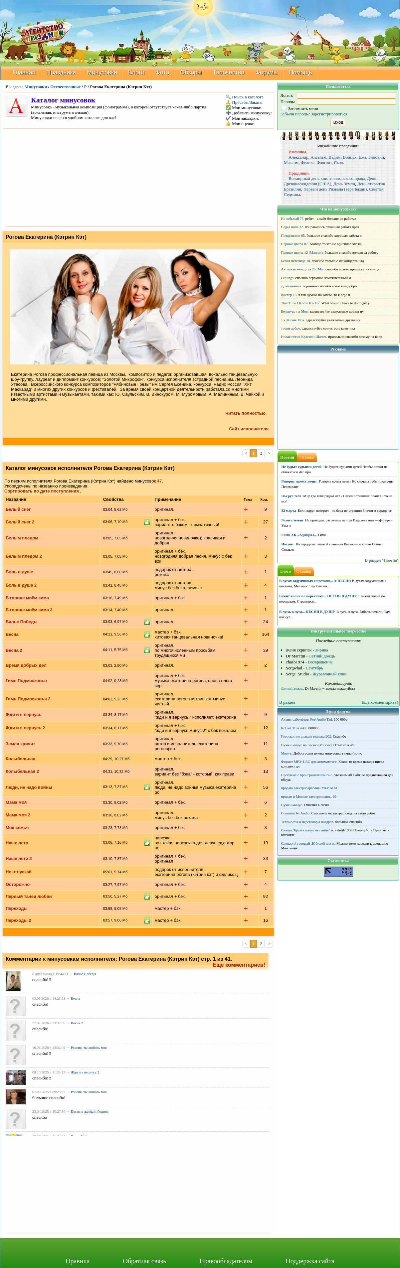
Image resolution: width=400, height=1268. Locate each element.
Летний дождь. (292, 688)
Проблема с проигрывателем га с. (307, 775)
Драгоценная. (291, 286)
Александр (298, 157)
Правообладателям (225, 1261)
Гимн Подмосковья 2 (28, 698)
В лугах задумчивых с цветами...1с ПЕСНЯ (315, 581)
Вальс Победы (22, 621)
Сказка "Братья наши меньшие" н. (307, 830)
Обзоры (191, 72)
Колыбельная (20, 758)
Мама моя (16, 802)
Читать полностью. (246, 413)
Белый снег (18, 509)
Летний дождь (322, 655)
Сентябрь (314, 667)
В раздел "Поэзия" (382, 560)
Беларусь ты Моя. (295, 311)
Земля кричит (20, 743)
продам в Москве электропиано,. (306, 796)
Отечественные (65, 86)
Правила (78, 1261)
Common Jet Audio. (295, 813)
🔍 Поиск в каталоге (245, 96)
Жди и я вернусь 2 (25, 727)
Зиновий (376, 157)
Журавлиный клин (330, 673)
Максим (291, 162)
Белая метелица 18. (296, 261)
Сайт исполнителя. (251, 428)
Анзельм (318, 157)
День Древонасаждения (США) (330, 181)
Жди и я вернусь (23, 714)
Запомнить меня (300, 108)
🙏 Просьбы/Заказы (244, 102)
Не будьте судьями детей (302, 467)
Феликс (307, 162)
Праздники (61, 72)
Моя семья (17, 827)
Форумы (267, 72)
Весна (12, 634)
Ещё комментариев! (239, 965)
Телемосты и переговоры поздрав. (307, 822)
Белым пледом (22, 537)
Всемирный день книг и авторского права (327, 178)
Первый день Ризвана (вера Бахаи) (335, 189)
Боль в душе (19, 571)
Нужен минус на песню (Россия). (307, 745)
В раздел (287, 702)
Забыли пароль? (295, 113)
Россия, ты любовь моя (89, 1047)
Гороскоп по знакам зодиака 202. (306, 736)
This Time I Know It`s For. (301, 303)
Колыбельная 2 (22, 771)
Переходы (17, 908)
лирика (321, 649)
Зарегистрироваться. (329, 113)
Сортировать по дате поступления (41, 491)
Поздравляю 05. (293, 235)
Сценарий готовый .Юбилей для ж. (308, 843)
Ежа (362, 157)
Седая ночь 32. (292, 227)
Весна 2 (14, 650)
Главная (24, 72)
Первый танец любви (29, 896)
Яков (338, 162)
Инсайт (288, 544)
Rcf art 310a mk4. (294, 728)
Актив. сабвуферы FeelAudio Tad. (307, 719)
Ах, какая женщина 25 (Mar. (303, 269)
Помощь (300, 72)
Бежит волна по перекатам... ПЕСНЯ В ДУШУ (318, 596)
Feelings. (288, 278)
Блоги (136, 72)
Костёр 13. (289, 295)
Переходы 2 (18, 920)
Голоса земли (292, 520)
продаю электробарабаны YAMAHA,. (310, 788)
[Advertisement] (138, 176)
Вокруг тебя (291, 496)
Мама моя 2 (18, 814)
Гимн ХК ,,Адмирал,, (299, 535)
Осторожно (18, 884)
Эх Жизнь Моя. (293, 320)
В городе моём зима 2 (29, 609)
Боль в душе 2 (21, 585)
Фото (162, 72)
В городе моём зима (27, 597)
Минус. (287, 753)
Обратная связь (144, 1261)
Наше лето (17, 842)
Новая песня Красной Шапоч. (304, 337)
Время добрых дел (26, 665)
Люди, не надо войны (29, 787)
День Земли (344, 183)
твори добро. (291, 328)
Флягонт (324, 162)
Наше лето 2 (19, 858)
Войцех (349, 157)
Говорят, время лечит (299, 481)
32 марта (289, 510)
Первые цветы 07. (295, 244)
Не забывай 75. (292, 218)
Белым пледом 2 (24, 556)
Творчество (228, 72)
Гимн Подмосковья (26, 680)
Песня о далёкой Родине (89, 1111)
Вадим (334, 157)
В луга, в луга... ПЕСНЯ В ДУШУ (307, 612)
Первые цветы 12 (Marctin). (302, 252)
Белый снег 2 (20, 521)
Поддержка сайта (310, 1261)
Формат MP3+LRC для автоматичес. (309, 762)
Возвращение (320, 661)
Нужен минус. (292, 805)
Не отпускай (19, 871)
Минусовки (102, 72)
